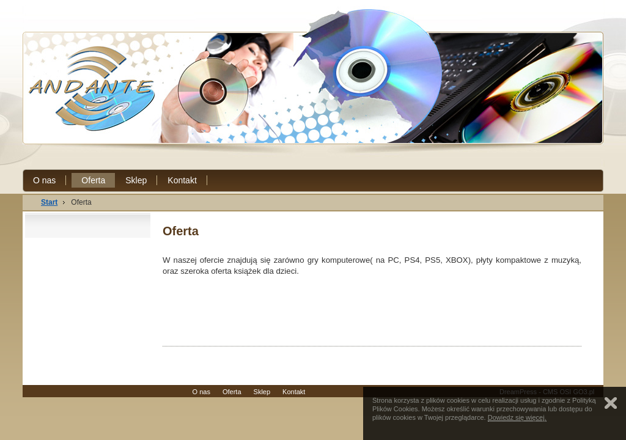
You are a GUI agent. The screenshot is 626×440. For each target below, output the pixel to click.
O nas (44, 180)
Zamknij (611, 403)
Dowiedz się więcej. (517, 417)
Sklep (136, 180)
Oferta (93, 180)
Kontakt (182, 180)
